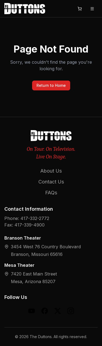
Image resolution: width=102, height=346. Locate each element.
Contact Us (51, 182)
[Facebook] (44, 311)
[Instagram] (70, 311)
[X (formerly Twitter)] (57, 311)
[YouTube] (31, 311)
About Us (51, 171)
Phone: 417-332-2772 (26, 218)
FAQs (51, 192)
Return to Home (51, 85)
